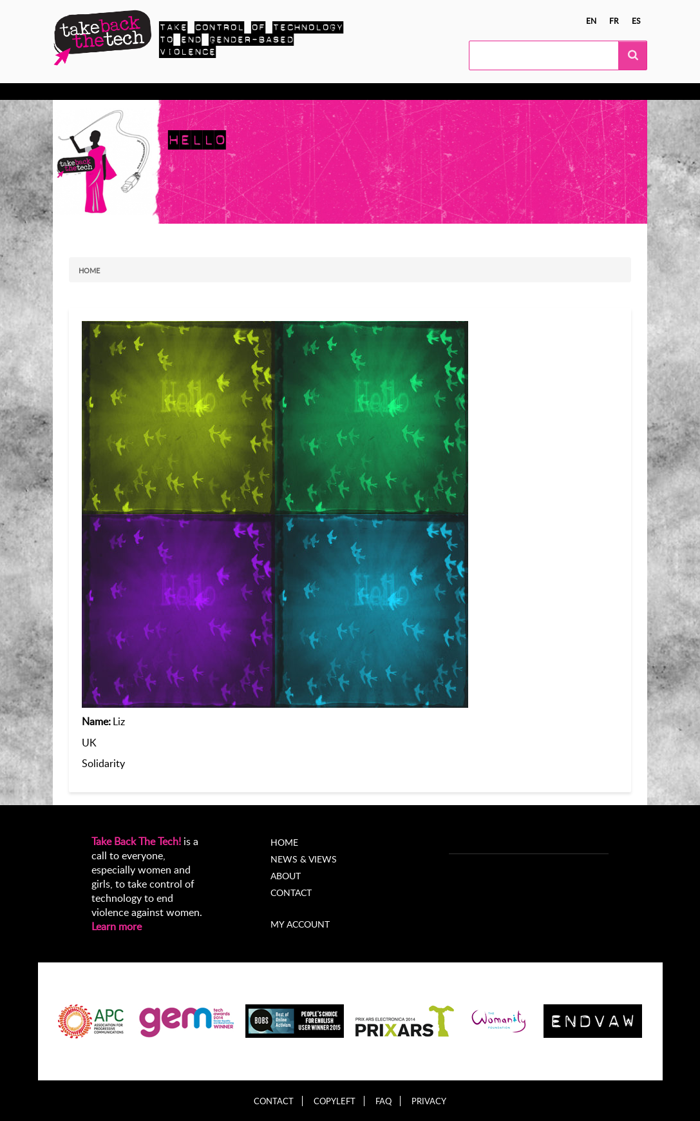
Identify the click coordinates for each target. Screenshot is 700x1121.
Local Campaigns (251, 91)
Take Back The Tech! (136, 841)
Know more (103, 91)
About (399, 91)
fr (614, 20)
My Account (457, 91)
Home (89, 270)
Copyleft (334, 1101)
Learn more (116, 926)
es (636, 20)
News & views (337, 91)
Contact (291, 892)
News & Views (303, 859)
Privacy (428, 1101)
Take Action (172, 91)
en (591, 20)
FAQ (383, 1101)
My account (300, 924)
